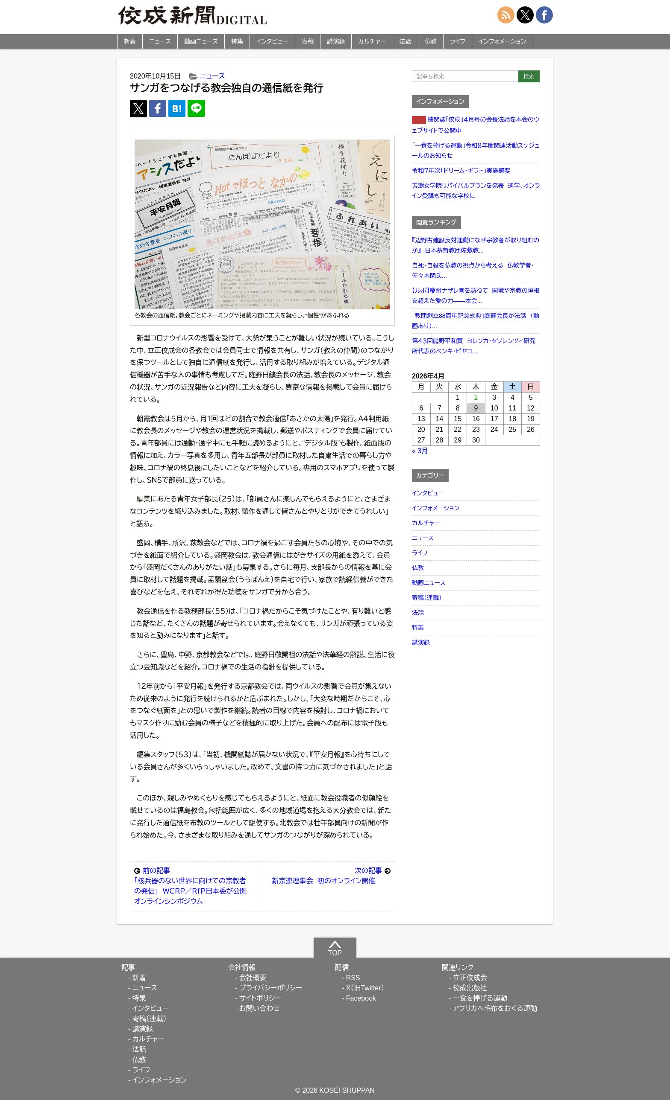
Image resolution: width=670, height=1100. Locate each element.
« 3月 (420, 450)
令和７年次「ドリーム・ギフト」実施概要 (461, 170)
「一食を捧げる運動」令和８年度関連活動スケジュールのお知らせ (476, 150)
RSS (353, 977)
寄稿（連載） (427, 597)
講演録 (336, 41)
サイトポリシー (260, 998)
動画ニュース (201, 41)
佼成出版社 (470, 988)
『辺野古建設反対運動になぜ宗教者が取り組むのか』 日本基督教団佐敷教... (475, 245)
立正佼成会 (470, 977)
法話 (405, 41)
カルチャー (372, 41)
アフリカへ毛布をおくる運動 (495, 1008)
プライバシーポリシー (271, 988)
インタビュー (272, 41)
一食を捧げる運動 (480, 998)
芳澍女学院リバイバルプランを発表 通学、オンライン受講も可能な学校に (476, 190)
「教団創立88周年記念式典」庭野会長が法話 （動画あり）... (475, 320)
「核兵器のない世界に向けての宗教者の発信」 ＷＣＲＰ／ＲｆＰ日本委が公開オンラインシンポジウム (193, 885)
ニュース (160, 41)
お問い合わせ (259, 1008)
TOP (335, 948)
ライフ (458, 41)
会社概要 (253, 977)
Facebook (361, 998)
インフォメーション (502, 41)
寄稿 (308, 41)
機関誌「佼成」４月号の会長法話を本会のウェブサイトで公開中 (475, 125)
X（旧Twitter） (365, 988)
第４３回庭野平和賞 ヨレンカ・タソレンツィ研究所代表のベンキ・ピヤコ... (473, 346)
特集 (237, 41)
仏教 (431, 41)
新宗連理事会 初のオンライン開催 (331, 875)
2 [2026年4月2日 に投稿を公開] (476, 397)
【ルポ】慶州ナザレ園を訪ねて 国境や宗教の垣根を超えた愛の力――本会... (476, 295)
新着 (130, 41)
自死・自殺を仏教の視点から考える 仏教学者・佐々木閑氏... (473, 270)
